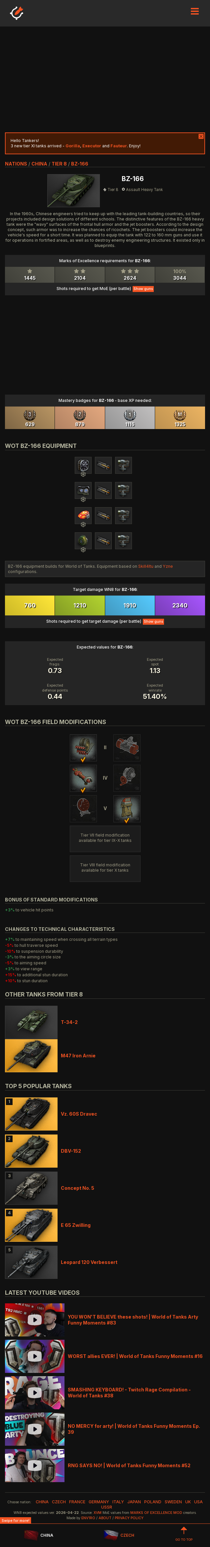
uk (188, 1501)
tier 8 (59, 164)
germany (99, 1501)
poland (152, 1501)
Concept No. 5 (77, 1188)
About (105, 1518)
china (39, 164)
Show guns (143, 289)
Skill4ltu (145, 566)
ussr (106, 1507)
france (77, 1501)
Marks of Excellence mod (156, 1513)
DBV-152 (71, 1151)
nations (16, 164)
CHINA (38, 1535)
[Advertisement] (105, 79)
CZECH (119, 1535)
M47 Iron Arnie (78, 1055)
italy (118, 1501)
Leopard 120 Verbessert (89, 1262)
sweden (173, 1501)
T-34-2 (69, 1022)
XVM (98, 1513)
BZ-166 (79, 164)
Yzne (168, 566)
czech (59, 1501)
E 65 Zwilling (76, 1225)
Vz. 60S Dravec (79, 1114)
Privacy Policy (129, 1518)
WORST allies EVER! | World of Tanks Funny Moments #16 (135, 1356)
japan (134, 1501)
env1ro (88, 1518)
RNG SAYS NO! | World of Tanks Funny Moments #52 (129, 1465)
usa (198, 1501)
